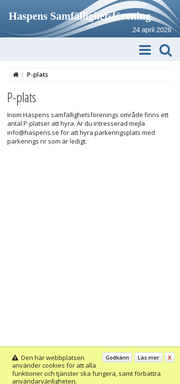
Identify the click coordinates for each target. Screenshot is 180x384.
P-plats (37, 74)
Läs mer (148, 357)
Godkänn (117, 357)
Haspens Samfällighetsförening (80, 16)
